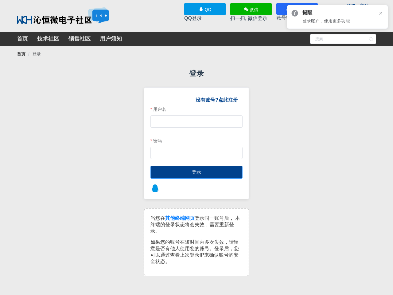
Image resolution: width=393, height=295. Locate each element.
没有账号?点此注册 (216, 100)
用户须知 (111, 39)
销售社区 (79, 39)
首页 (22, 39)
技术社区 (48, 39)
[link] (21, 54)
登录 (36, 54)
